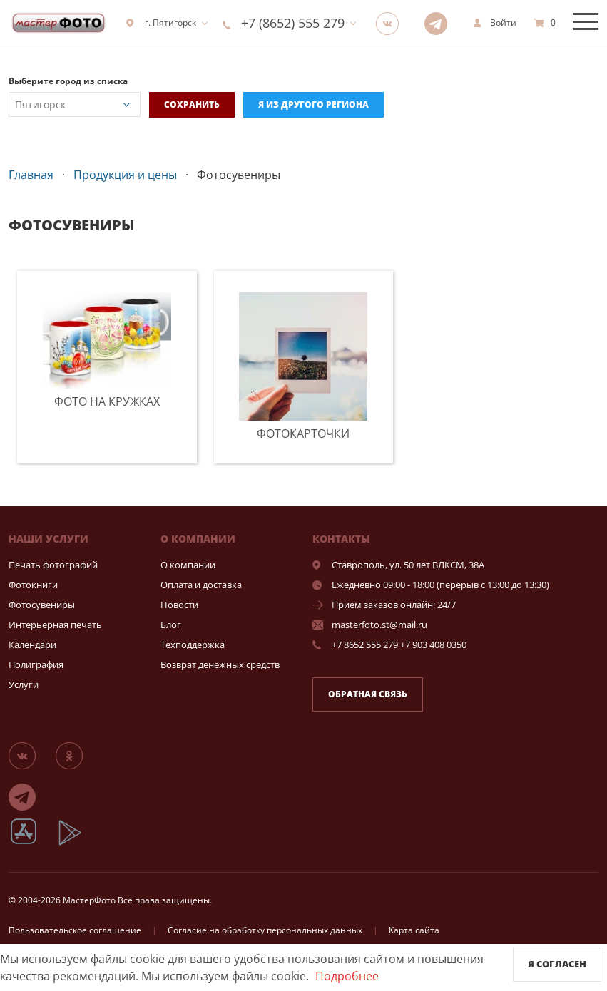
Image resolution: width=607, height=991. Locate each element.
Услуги (24, 684)
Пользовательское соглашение (75, 930)
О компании (187, 564)
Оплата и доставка (201, 584)
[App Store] (32, 843)
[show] (494, 23)
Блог (170, 624)
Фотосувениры (42, 604)
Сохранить (192, 104)
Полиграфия (36, 664)
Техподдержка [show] (192, 644)
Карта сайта (414, 930)
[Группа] (391, 23)
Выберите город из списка (68, 81)
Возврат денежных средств (220, 664)
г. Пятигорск (161, 22)
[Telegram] (440, 23)
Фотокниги (33, 584)
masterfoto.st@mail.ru (379, 624)
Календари (32, 644)
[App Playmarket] (77, 843)
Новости (179, 604)
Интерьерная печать (55, 624)
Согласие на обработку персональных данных (265, 930)
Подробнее (347, 976)
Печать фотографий (53, 564)
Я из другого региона (313, 104)
